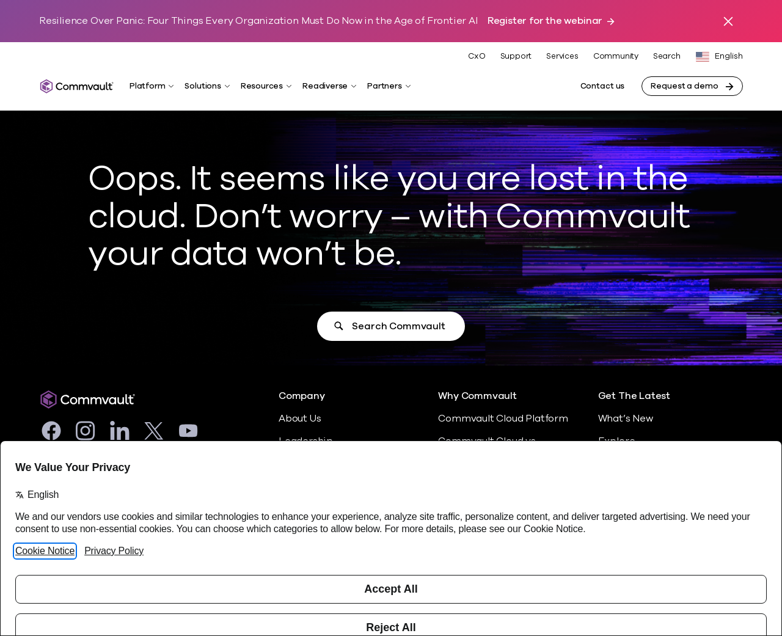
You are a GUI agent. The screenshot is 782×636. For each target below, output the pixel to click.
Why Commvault (477, 396)
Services (562, 56)
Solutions (203, 86)
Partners (384, 86)
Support (516, 56)
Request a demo (684, 86)
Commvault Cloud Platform (503, 418)
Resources (262, 86)
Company (302, 396)
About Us (300, 418)
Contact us (602, 86)
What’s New (625, 418)
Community (615, 56)
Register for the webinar (545, 21)
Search (667, 56)
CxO (476, 56)
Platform (147, 86)
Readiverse (325, 86)
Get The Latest (634, 396)
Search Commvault (398, 326)
